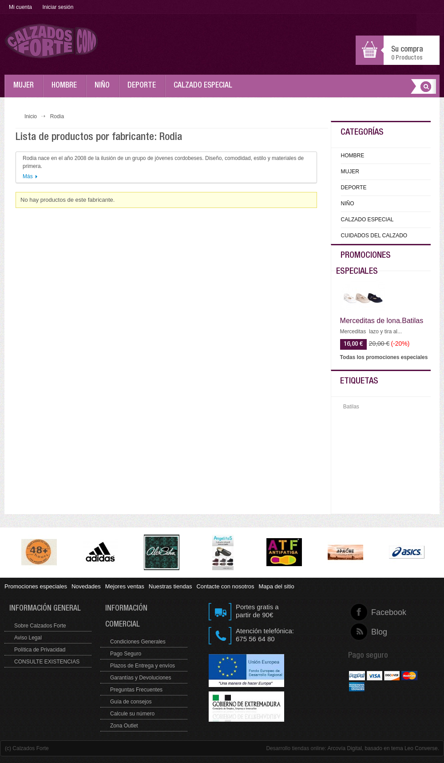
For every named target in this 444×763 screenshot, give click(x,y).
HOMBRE (66, 89)
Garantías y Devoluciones (140, 678)
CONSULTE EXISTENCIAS (46, 662)
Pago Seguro (125, 654)
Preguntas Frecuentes (136, 690)
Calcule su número (132, 714)
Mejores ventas (124, 586)
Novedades (86, 586)
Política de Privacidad (39, 650)
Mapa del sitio (276, 586)
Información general (45, 609)
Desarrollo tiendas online (295, 748)
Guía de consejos (130, 702)
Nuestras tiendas (170, 586)
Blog (371, 631)
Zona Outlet (124, 726)
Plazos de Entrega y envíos (142, 666)
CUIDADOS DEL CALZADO (374, 235)
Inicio (30, 116)
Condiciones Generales (138, 642)
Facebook (371, 612)
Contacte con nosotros (225, 586)
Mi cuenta (20, 7)
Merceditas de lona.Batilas (382, 321)
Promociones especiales (35, 586)
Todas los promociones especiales (384, 357)
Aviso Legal (28, 638)
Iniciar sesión (57, 7)
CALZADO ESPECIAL (205, 89)
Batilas (351, 406)
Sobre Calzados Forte (40, 626)
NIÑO (104, 89)
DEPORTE (143, 89)
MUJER (25, 89)
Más (28, 176)
